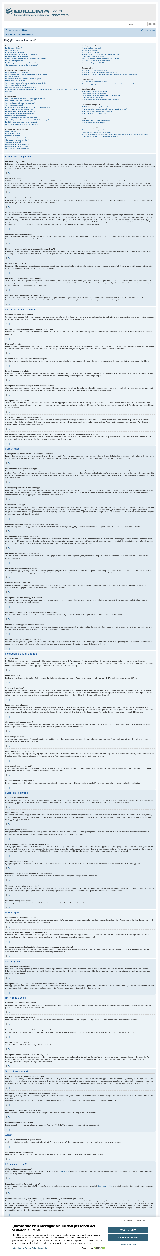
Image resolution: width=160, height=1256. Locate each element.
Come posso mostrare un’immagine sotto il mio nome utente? (26, 83)
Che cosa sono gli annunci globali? (17, 140)
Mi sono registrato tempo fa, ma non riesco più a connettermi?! (26, 58)
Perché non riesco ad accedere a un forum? (20, 111)
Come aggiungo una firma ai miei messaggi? (20, 103)
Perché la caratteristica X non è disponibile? (96, 132)
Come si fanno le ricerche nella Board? (94, 91)
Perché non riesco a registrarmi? (16, 52)
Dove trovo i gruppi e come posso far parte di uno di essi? (100, 54)
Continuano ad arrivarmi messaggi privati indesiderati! (99, 72)
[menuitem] (24, 30)
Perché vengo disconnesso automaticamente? (20, 63)
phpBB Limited (63, 1171)
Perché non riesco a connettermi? (16, 56)
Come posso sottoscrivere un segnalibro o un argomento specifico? (104, 109)
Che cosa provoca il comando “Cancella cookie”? (21, 65)
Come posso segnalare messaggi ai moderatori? (21, 118)
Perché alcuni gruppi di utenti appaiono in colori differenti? (100, 58)
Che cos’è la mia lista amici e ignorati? (94, 82)
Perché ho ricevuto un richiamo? (16, 115)
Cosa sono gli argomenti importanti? (17, 144)
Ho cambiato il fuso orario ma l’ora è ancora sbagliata (23, 79)
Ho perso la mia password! (14, 61)
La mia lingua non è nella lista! (15, 81)
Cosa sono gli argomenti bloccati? (16, 146)
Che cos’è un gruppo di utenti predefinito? (95, 61)
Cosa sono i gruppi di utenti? (91, 52)
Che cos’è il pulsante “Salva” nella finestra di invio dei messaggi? (27, 120)
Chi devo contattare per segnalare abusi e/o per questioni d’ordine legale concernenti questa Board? (115, 134)
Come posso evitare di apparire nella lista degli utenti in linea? (26, 74)
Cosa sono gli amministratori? (91, 48)
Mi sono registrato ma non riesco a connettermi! (21, 54)
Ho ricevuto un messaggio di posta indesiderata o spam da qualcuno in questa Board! (110, 74)
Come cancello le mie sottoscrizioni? (93, 113)
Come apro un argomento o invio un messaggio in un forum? (25, 99)
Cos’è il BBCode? (11, 131)
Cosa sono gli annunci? (13, 142)
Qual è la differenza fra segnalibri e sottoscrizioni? (98, 107)
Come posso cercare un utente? (92, 97)
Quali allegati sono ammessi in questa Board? (96, 120)
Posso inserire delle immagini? (15, 138)
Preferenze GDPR (128, 1245)
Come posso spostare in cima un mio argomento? (22, 124)
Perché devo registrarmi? (13, 48)
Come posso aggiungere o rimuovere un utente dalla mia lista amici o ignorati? (107, 84)
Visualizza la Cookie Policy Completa (30, 1248)
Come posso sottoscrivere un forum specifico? (97, 111)
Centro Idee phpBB (105, 1186)
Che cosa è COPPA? (12, 50)
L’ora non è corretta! (12, 76)
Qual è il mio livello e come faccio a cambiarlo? (21, 87)
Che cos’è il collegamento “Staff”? (92, 63)
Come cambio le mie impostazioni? (17, 72)
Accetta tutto (128, 1230)
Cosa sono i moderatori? (89, 50)
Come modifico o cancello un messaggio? (19, 101)
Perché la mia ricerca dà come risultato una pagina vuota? (101, 95)
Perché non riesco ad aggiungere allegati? (19, 113)
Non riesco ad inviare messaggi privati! (94, 70)
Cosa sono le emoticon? (13, 136)
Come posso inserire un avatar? (16, 85)
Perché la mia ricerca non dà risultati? (94, 93)
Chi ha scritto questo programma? (92, 130)
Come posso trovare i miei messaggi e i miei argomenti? (100, 99)
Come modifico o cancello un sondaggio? (19, 109)
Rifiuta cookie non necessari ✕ (134, 1220)
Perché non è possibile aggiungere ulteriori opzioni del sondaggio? (27, 107)
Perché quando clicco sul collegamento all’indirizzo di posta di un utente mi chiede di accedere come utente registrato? (41, 90)
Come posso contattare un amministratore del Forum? (99, 136)
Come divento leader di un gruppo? (93, 56)
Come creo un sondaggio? (14, 105)
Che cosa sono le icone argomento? (17, 148)
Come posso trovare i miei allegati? (93, 123)
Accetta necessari (127, 1237)
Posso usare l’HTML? (12, 133)
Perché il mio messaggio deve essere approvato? (21, 122)
